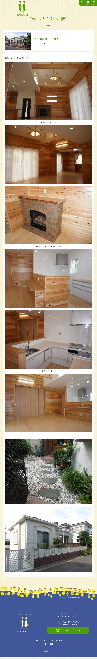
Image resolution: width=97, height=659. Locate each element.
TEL (81, 3)
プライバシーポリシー (56, 643)
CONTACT (86, 3)
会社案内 (44, 643)
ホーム (36, 643)
